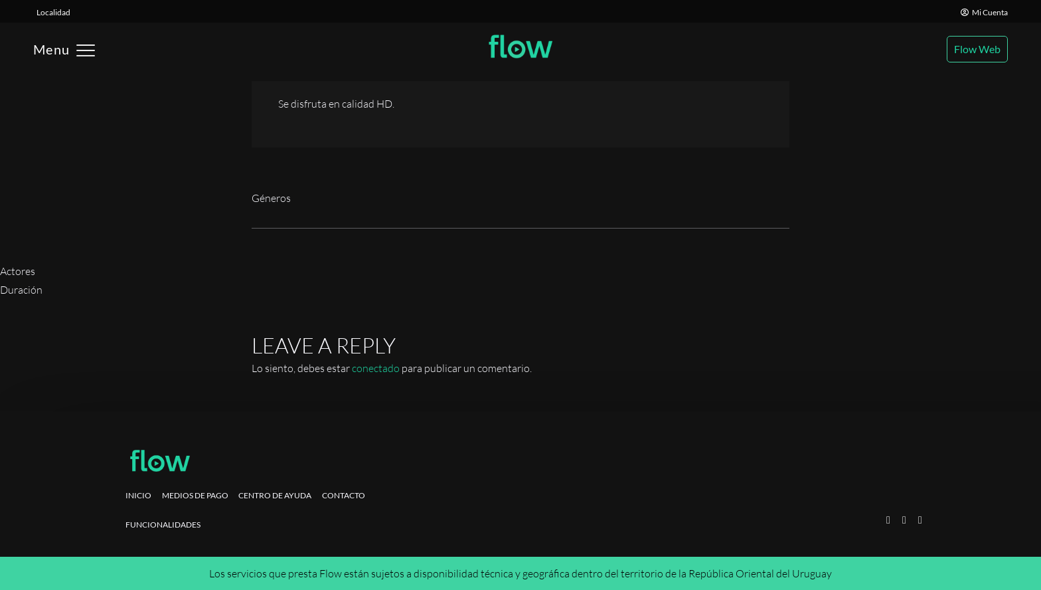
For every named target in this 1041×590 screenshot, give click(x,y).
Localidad (53, 12)
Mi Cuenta (984, 12)
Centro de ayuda (274, 495)
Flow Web (977, 49)
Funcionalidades (162, 525)
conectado (376, 368)
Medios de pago (195, 495)
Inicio (138, 495)
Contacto (343, 495)
